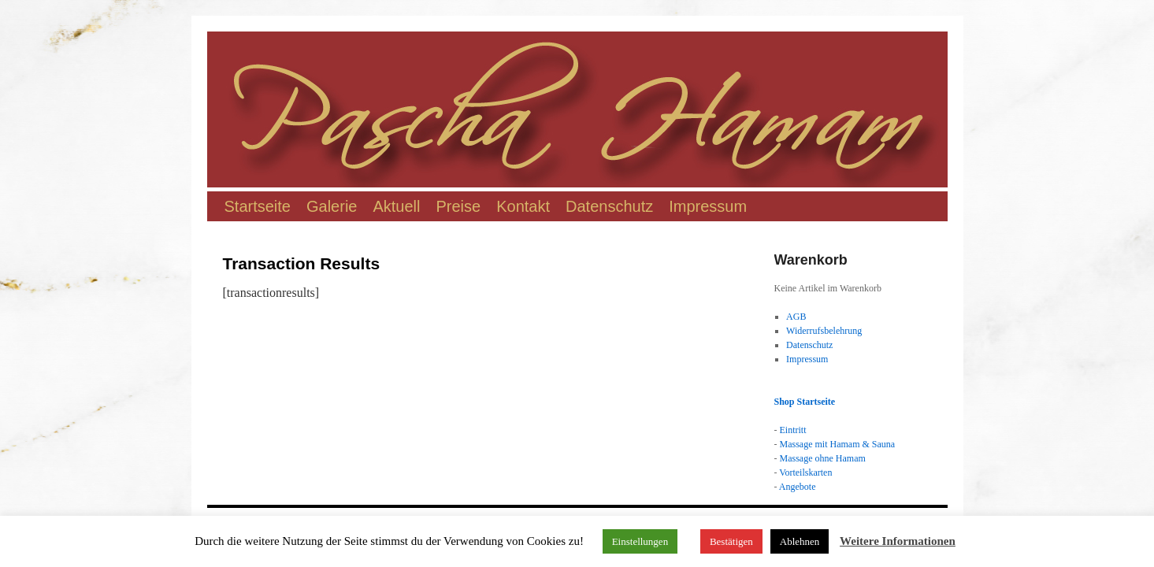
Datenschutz (609, 206)
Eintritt (793, 429)
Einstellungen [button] (640, 541)
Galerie (331, 206)
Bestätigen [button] (731, 541)
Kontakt (523, 206)
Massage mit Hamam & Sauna (838, 444)
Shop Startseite (805, 401)
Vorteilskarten (805, 472)
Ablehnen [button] (800, 541)
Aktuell (396, 206)
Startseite (257, 206)
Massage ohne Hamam (823, 458)
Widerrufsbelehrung (824, 330)
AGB (796, 316)
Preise (458, 206)
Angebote (797, 486)
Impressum (708, 206)
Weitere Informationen (897, 541)
